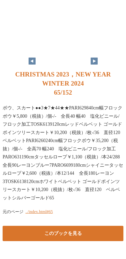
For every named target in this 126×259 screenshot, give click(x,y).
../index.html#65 (39, 211)
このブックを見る (63, 233)
